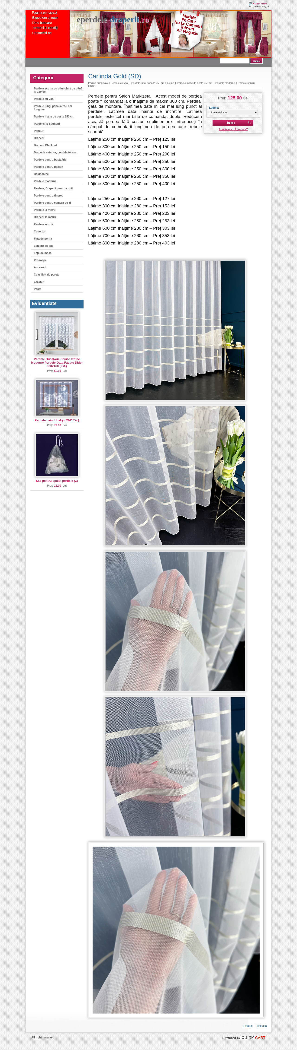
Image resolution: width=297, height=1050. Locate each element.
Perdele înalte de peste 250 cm (54, 116)
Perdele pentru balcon (48, 166)
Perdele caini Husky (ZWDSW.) (57, 420)
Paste (37, 289)
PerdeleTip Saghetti (47, 123)
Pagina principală (44, 12)
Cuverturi (40, 231)
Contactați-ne (42, 33)
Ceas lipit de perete (46, 274)
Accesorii (40, 267)
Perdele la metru (44, 210)
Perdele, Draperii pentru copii (53, 188)
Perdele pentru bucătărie (50, 159)
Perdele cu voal (44, 99)
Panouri (39, 131)
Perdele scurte (43, 224)
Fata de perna (43, 238)
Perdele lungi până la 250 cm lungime (53, 108)
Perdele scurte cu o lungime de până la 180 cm (58, 90)
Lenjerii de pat (43, 245)
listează (262, 1026)
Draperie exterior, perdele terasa (55, 152)
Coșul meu (260, 3)
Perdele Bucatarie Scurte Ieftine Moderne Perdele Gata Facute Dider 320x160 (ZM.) (57, 362)
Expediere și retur (45, 17)
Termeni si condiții (45, 28)
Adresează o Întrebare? (233, 129)
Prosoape (40, 260)
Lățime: (214, 107)
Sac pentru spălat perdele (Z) (57, 480)
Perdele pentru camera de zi (52, 202)
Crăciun (39, 281)
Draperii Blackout (45, 145)
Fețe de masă (43, 253)
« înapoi (248, 1026)
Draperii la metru (45, 217)
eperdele (113, 19)
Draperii (39, 138)
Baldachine (41, 174)
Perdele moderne (45, 181)
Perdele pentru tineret (48, 195)
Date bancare (42, 23)
